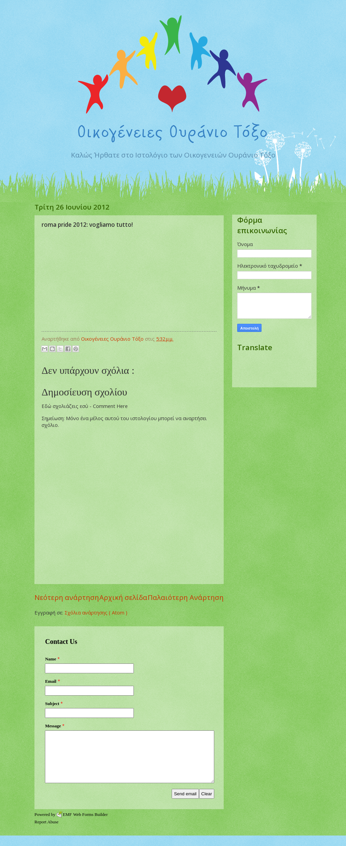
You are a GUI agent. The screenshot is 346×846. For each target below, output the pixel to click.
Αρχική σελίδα (123, 597)
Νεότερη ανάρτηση (66, 597)
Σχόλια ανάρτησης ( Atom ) (96, 612)
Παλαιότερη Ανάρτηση (186, 597)
